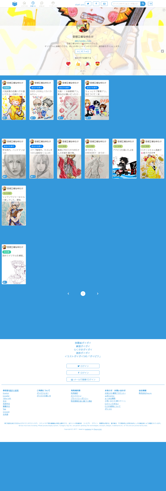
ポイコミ (108, 409)
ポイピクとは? (42, 393)
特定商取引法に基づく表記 (81, 401)
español (6, 396)
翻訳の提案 (14, 390)
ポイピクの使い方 (44, 396)
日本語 (5, 414)
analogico (88, 429)
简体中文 (6, 403)
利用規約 (74, 393)
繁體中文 (6, 406)
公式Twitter (110, 396)
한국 (4, 401)
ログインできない (112, 403)
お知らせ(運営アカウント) (115, 393)
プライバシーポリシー (79, 398)
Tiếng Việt (7, 398)
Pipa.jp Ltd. (98, 429)
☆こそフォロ (83, 51)
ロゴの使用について (113, 406)
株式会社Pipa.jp (145, 393)
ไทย (4, 409)
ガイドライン (76, 396)
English (6, 393)
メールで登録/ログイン (83, 379)
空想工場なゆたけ (83, 37)
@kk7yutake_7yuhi (83, 40)
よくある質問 (110, 398)
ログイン (83, 366)
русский (6, 411)
